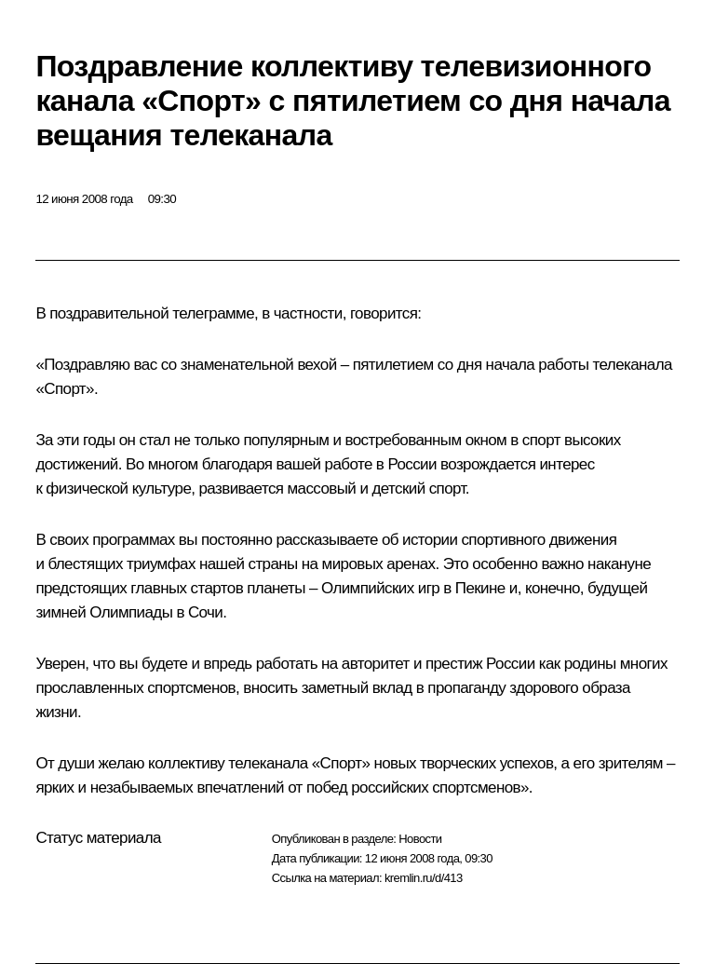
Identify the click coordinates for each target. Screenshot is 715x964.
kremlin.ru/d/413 (423, 878)
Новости (419, 839)
